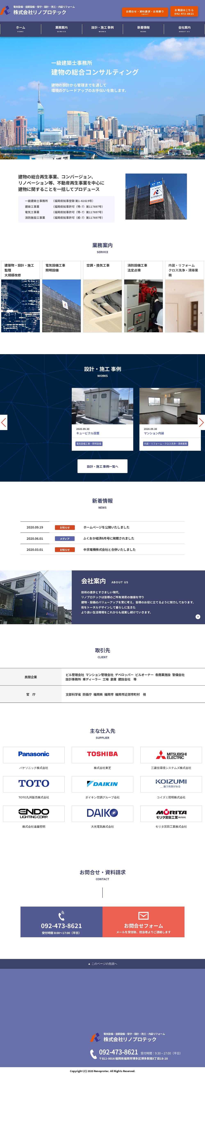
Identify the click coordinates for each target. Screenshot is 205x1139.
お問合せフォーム (143, 928)
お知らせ (65, 527)
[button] (201, 422)
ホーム (20, 29)
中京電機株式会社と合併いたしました (109, 549)
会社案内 (184, 29)
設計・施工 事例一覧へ (102, 466)
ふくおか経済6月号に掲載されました (108, 538)
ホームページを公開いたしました (106, 527)
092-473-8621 (61, 928)
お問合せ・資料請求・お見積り (145, 12)
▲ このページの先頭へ (102, 963)
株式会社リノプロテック (46, 10)
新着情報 (143, 29)
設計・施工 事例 (102, 29)
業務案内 (61, 29)
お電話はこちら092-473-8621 (184, 12)
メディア (64, 539)
